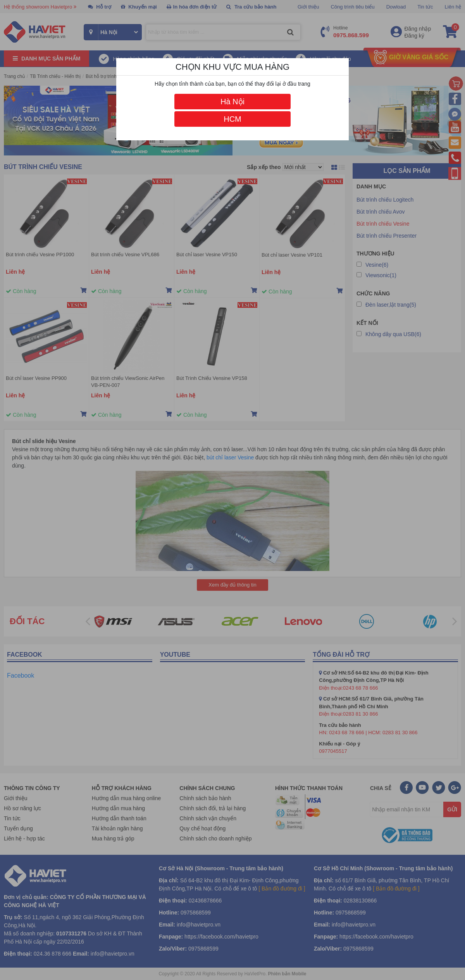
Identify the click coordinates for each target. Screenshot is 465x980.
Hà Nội (232, 101)
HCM (232, 119)
